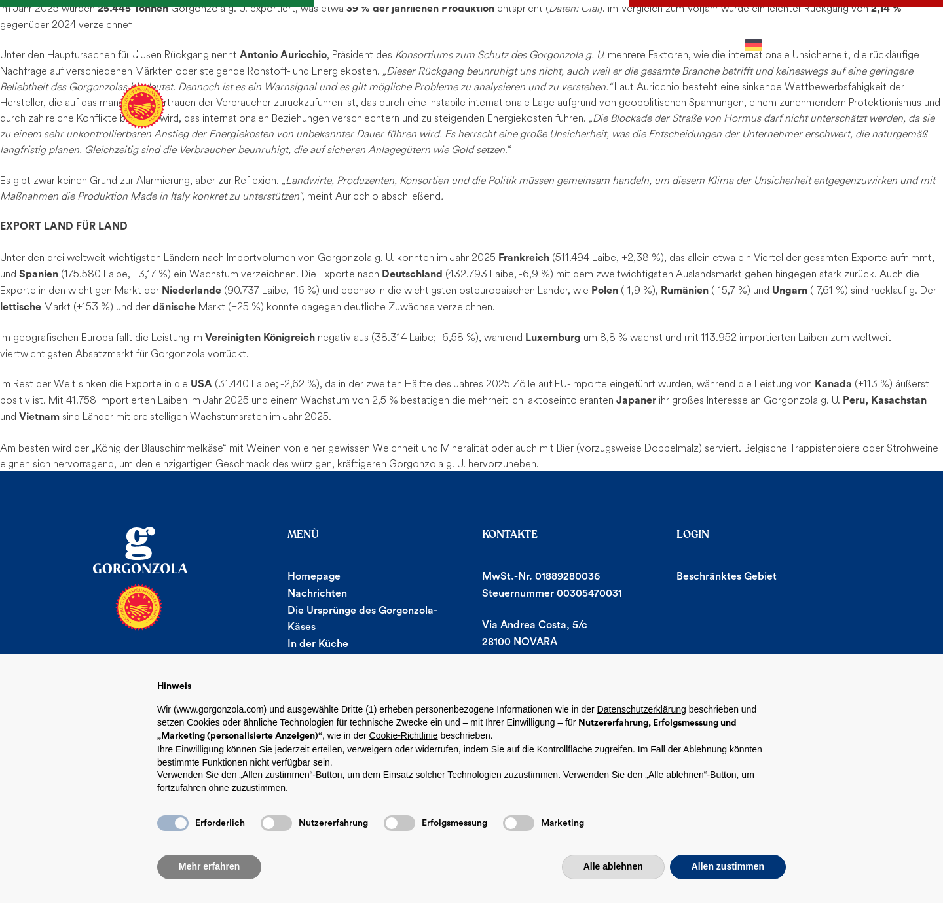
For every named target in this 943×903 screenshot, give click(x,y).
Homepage (314, 576)
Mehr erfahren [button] (209, 866)
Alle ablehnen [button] (613, 866)
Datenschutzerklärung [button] (641, 709)
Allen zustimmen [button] (728, 866)
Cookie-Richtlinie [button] (403, 735)
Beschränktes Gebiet (726, 576)
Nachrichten (317, 593)
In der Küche (317, 644)
